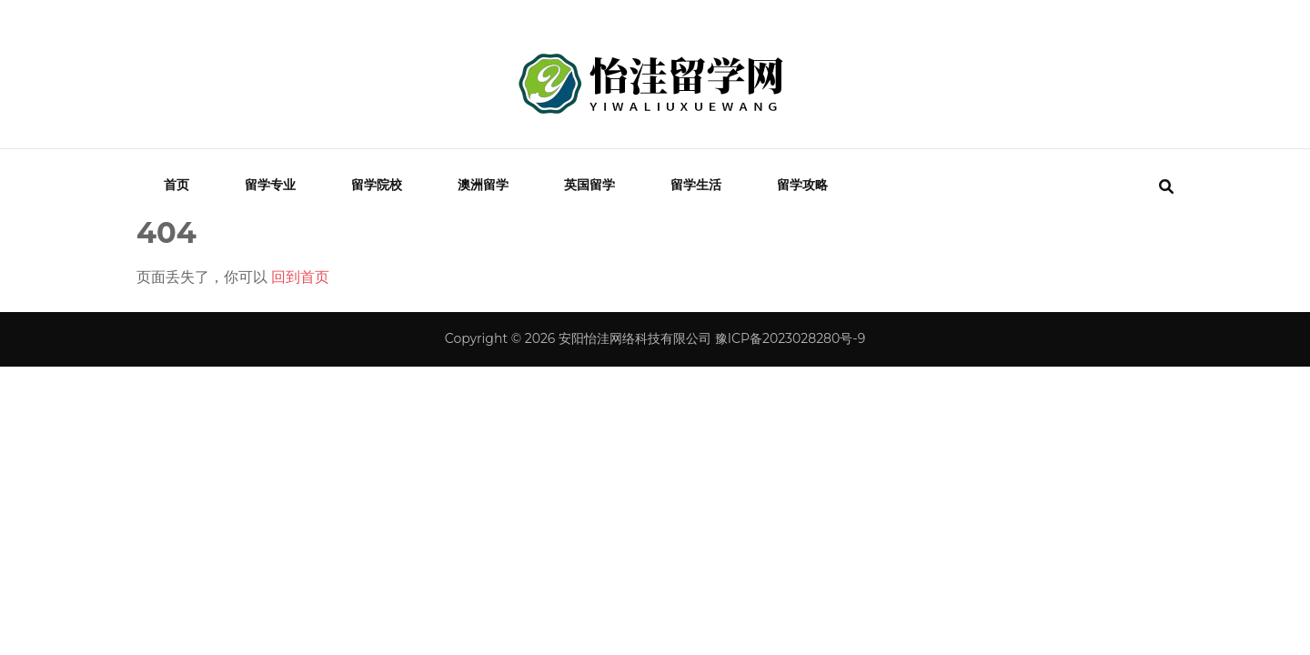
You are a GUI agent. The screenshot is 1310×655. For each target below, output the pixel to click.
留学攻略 (802, 184)
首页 (176, 184)
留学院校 (376, 184)
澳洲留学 (483, 184)
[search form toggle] (1166, 187)
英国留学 (589, 184)
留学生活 (695, 184)
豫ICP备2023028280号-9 (790, 338)
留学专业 (270, 184)
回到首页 (300, 277)
